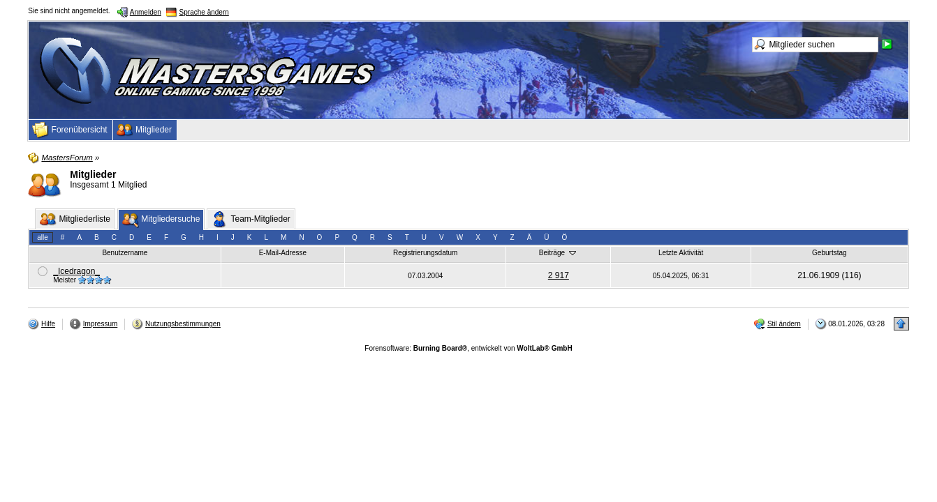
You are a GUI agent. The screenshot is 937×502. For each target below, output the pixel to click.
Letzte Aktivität (680, 253)
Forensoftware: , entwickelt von (468, 348)
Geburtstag (829, 253)
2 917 (558, 275)
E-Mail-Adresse (283, 253)
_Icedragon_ (76, 271)
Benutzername (124, 253)
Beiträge (558, 252)
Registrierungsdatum (425, 253)
